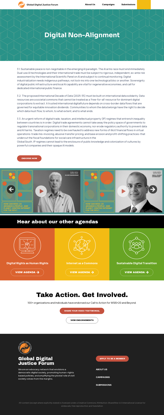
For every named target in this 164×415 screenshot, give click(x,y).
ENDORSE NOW (29, 158)
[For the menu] (38, 5)
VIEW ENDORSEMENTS (82, 320)
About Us (101, 369)
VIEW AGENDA (27, 272)
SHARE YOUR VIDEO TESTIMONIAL (82, 311)
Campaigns (103, 377)
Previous (11, 189)
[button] (144, 4)
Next (153, 189)
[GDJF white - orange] (25, 347)
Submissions (103, 385)
